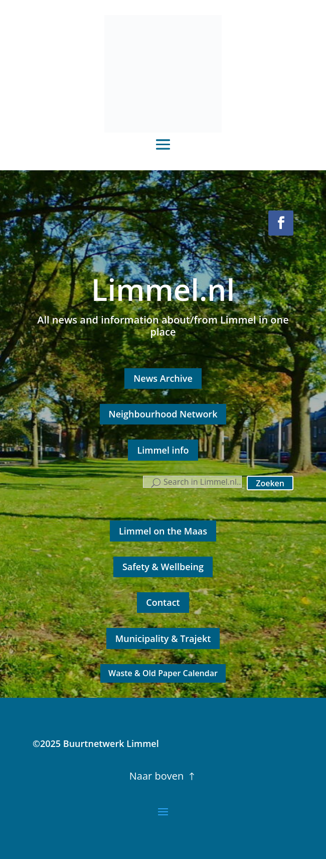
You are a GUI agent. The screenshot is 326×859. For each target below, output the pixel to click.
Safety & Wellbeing (163, 567)
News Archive (163, 378)
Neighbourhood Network (163, 414)
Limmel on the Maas (163, 531)
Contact (163, 602)
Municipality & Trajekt (163, 638)
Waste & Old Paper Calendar (163, 673)
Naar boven (156, 776)
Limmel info (163, 450)
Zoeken (270, 483)
